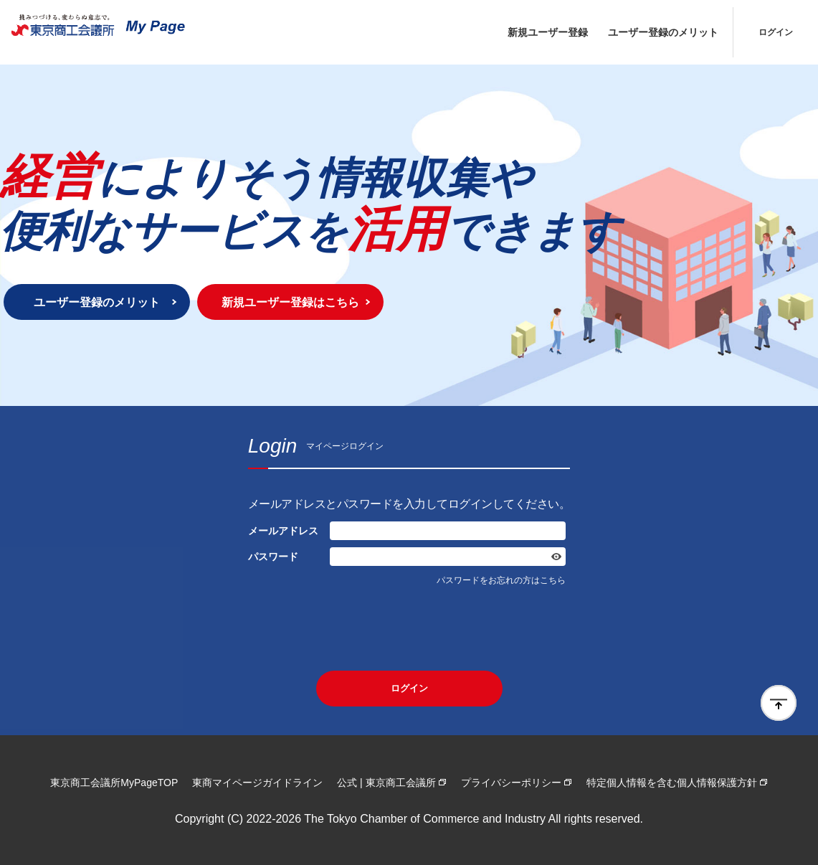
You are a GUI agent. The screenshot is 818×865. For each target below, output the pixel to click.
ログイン (775, 32)
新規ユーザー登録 (548, 32)
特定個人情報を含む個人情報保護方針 (671, 782)
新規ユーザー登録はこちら (290, 302)
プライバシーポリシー (511, 782)
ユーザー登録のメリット (663, 32)
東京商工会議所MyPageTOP (114, 782)
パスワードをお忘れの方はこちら (501, 580)
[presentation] (409, 628)
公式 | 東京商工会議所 (386, 782)
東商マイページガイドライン (257, 782)
